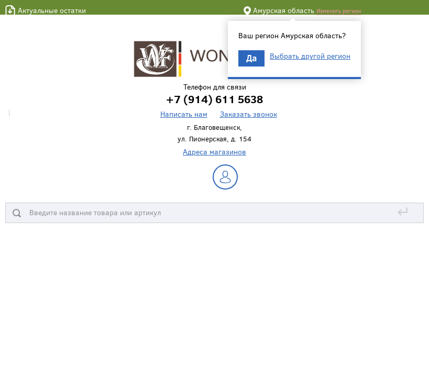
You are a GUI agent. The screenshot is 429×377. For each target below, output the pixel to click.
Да (251, 58)
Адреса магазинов (214, 152)
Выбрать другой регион (310, 56)
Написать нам (183, 114)
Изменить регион (338, 11)
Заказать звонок (248, 114)
